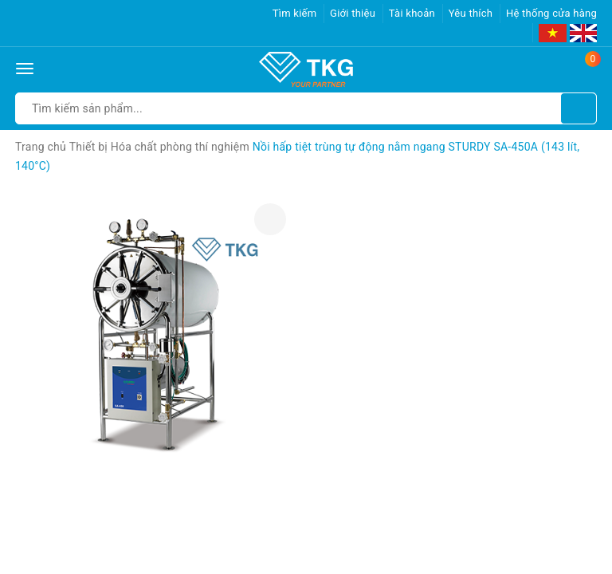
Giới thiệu (352, 13)
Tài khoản (412, 13)
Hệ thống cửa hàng (551, 13)
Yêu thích (471, 13)
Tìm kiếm (295, 13)
